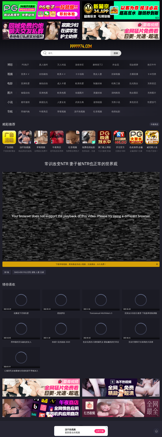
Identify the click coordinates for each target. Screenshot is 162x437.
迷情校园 (97, 102)
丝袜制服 (115, 74)
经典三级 (115, 83)
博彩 (10, 64)
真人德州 (43, 64)
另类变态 (152, 83)
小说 (10, 102)
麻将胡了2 (98, 64)
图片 (10, 92)
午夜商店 (43, 111)
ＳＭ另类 (152, 74)
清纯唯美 (115, 92)
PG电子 (25, 64)
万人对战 (61, 64)
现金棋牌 (134, 64)
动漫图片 (79, 92)
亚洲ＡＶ (25, 74)
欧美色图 (61, 92)
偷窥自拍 (25, 92)
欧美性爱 (79, 83)
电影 (10, 83)
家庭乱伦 (43, 102)
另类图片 (152, 92)
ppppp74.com (81, 46)
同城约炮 (25, 111)
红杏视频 (97, 111)
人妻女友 (61, 102)
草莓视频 (61, 111)
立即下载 (100, 431)
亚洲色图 (43, 92)
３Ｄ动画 (79, 74)
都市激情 (25, 102)
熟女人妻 (97, 74)
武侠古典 (79, 102)
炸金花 (116, 64)
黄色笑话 (134, 102)
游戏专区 (79, 64)
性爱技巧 (152, 102)
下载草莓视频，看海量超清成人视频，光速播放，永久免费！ (107, 264)
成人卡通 (61, 83)
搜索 (116, 53)
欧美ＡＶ (61, 74)
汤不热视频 (79, 111)
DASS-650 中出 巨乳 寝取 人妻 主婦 (29, 272)
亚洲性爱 (25, 83)
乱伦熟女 (134, 83)
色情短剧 (115, 111)
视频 (10, 74)
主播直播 (134, 74)
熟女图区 (134, 92)
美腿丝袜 (97, 92)
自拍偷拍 (43, 74)
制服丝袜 (97, 83)
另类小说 (115, 102)
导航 (10, 111)
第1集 (6, 272)
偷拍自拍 (43, 83)
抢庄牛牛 (152, 64)
